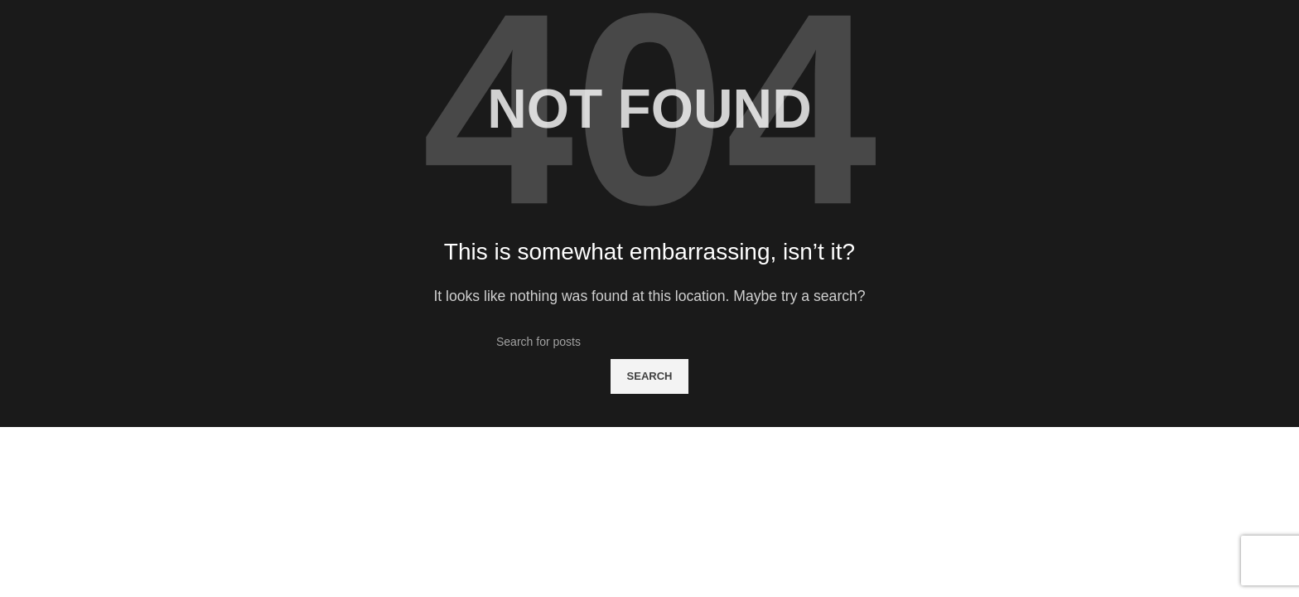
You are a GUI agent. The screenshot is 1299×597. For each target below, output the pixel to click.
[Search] (649, 341)
